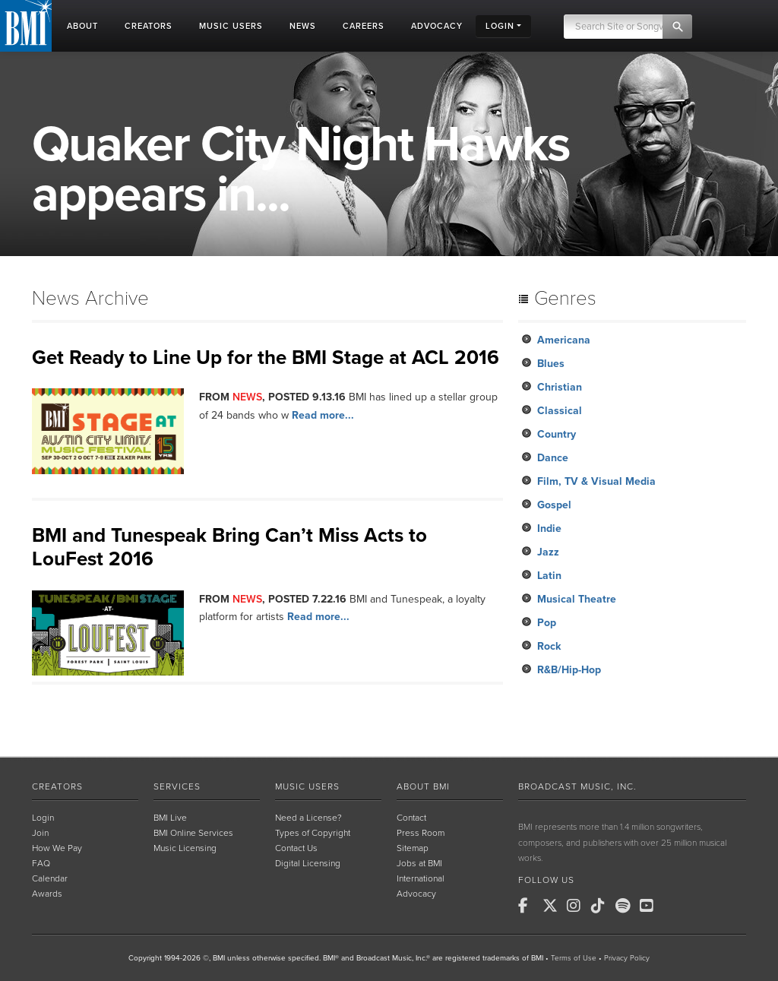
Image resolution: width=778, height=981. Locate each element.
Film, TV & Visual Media (596, 481)
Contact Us (296, 848)
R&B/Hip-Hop (569, 669)
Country (556, 434)
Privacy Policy (627, 958)
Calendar (50, 878)
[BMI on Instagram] (577, 906)
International (420, 878)
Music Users (307, 786)
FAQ (41, 863)
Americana (563, 340)
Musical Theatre (576, 599)
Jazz (548, 552)
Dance (552, 457)
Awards (47, 893)
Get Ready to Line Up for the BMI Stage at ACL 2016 (265, 357)
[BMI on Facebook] (528, 906)
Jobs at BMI (419, 863)
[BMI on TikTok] (601, 906)
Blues (551, 363)
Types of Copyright (312, 833)
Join (40, 833)
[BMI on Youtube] (650, 906)
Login (43, 817)
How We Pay (57, 848)
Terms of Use (573, 958)
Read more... (323, 415)
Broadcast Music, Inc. (577, 786)
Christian (559, 387)
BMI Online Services (193, 833)
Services (177, 786)
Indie (549, 528)
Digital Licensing (307, 863)
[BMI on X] (553, 906)
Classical (559, 410)
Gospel (554, 504)
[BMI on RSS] (674, 906)
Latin (549, 575)
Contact (411, 817)
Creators (57, 786)
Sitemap (413, 848)
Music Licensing (185, 848)
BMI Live (170, 817)
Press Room (420, 833)
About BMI (423, 786)
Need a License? (308, 817)
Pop (546, 622)
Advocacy (416, 893)
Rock (549, 646)
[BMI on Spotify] (626, 906)
